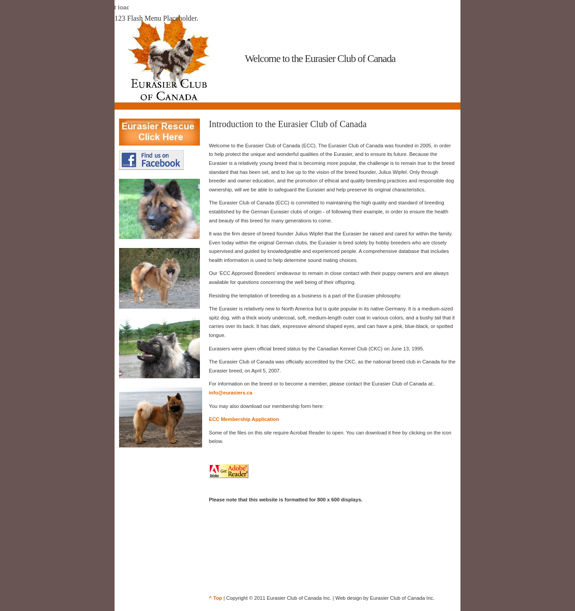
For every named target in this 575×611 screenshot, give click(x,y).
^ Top (215, 598)
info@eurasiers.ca (230, 392)
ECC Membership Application (244, 419)
